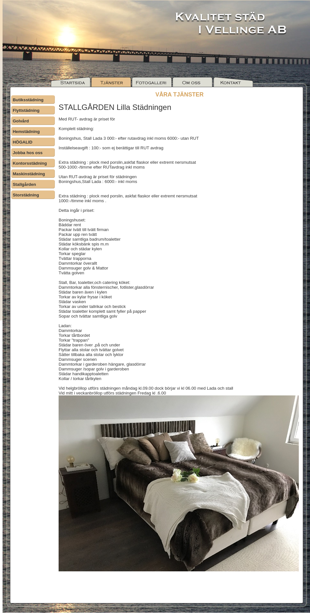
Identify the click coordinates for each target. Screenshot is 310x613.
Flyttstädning (26, 110)
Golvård (21, 121)
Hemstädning (26, 131)
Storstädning (26, 195)
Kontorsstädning (30, 163)
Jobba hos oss (28, 152)
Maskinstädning (29, 173)
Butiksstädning (28, 99)
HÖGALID (22, 142)
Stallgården (24, 184)
